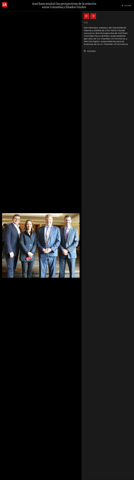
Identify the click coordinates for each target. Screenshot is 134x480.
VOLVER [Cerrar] (126, 5)
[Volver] (86, 16)
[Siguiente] (93, 16)
